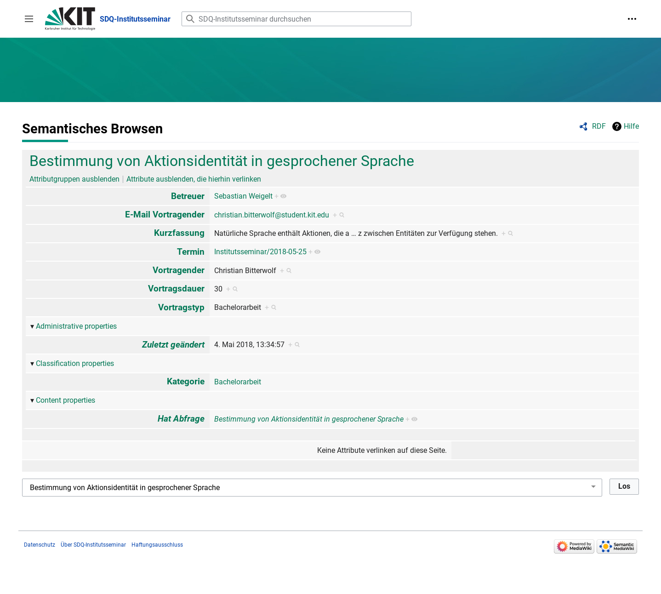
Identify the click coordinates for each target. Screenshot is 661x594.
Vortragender (179, 270)
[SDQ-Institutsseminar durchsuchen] (296, 18)
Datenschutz (39, 545)
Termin (191, 251)
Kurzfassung (179, 233)
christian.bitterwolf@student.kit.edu (271, 215)
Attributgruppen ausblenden (74, 179)
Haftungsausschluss (157, 545)
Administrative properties (76, 326)
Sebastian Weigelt (243, 196)
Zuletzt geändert (173, 344)
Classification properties (75, 363)
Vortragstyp (181, 307)
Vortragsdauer (176, 288)
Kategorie (186, 381)
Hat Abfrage (181, 418)
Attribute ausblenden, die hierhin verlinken (193, 179)
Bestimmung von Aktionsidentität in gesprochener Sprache (221, 161)
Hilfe (631, 126)
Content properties (65, 400)
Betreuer (188, 196)
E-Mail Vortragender (165, 214)
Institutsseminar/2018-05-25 (260, 251)
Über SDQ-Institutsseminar (93, 545)
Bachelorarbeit (237, 381)
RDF (599, 126)
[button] (29, 18)
